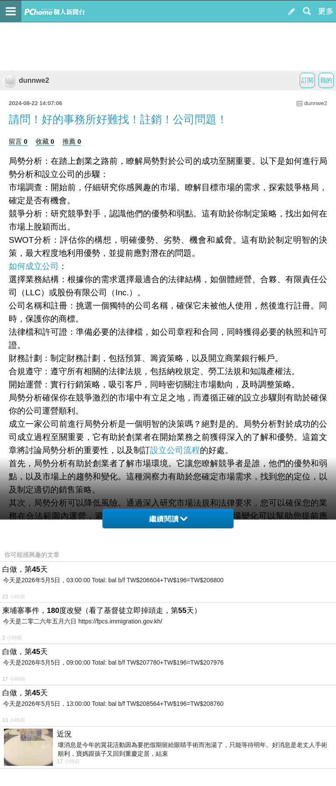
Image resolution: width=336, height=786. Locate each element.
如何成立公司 (34, 266)
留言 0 (18, 141)
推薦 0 (72, 141)
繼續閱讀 (168, 519)
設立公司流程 (175, 450)
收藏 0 (44, 141)
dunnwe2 (25, 80)
